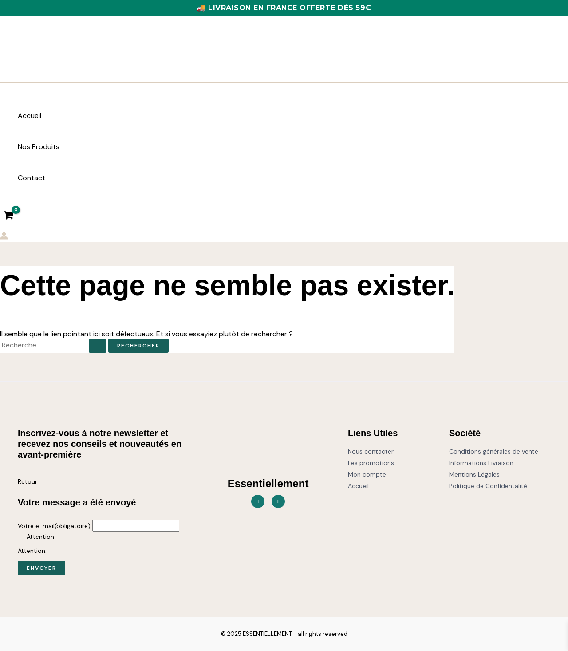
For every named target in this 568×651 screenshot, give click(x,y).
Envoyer (41, 568)
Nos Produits (38, 146)
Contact (31, 177)
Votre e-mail (54, 526)
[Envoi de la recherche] (97, 346)
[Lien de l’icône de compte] (4, 237)
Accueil (29, 115)
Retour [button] (27, 481)
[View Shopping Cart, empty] (9, 216)
